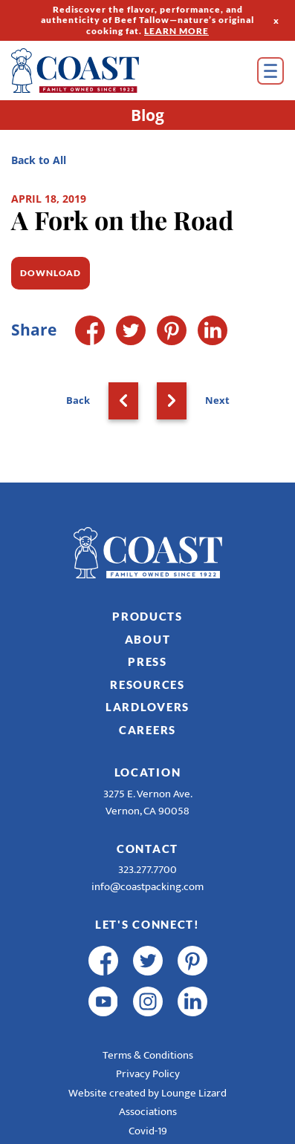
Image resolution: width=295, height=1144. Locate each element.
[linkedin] (192, 1001)
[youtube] (103, 1001)
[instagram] (148, 1001)
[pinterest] (192, 960)
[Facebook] (90, 330)
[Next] (172, 400)
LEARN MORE (176, 30)
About (148, 639)
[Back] (123, 400)
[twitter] (148, 960)
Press (147, 661)
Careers (147, 729)
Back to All (38, 160)
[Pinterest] (172, 330)
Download (50, 273)
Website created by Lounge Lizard (147, 1093)
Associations (148, 1111)
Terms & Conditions (148, 1055)
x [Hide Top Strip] (276, 19)
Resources (147, 684)
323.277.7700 (147, 869)
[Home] (96, 70)
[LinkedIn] (212, 330)
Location (147, 772)
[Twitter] (131, 330)
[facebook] (103, 960)
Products (147, 616)
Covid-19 (148, 1131)
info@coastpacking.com (147, 886)
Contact (147, 848)
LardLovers (147, 706)
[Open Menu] (270, 71)
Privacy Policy (148, 1074)
